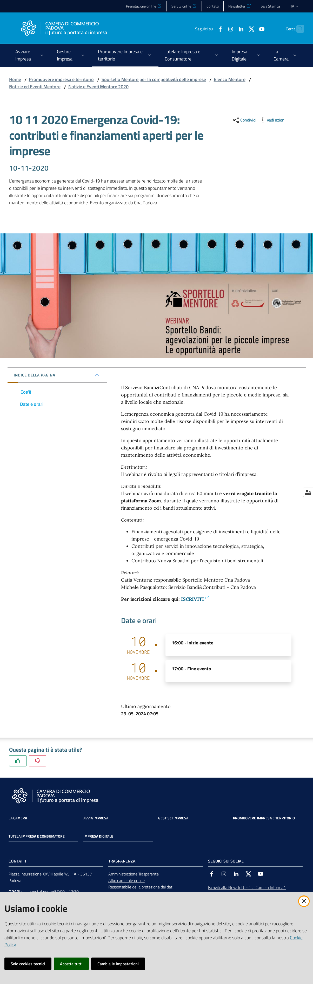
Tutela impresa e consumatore (37, 836)
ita (294, 6)
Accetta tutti (71, 964)
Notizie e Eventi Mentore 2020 (98, 86)
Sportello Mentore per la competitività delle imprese (154, 79)
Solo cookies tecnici (28, 964)
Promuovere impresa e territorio (61, 79)
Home (15, 79)
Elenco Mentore (229, 79)
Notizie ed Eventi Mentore (35, 86)
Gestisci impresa (173, 818)
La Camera (18, 818)
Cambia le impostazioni (118, 964)
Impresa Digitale (98, 836)
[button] (298, 29)
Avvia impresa (95, 818)
